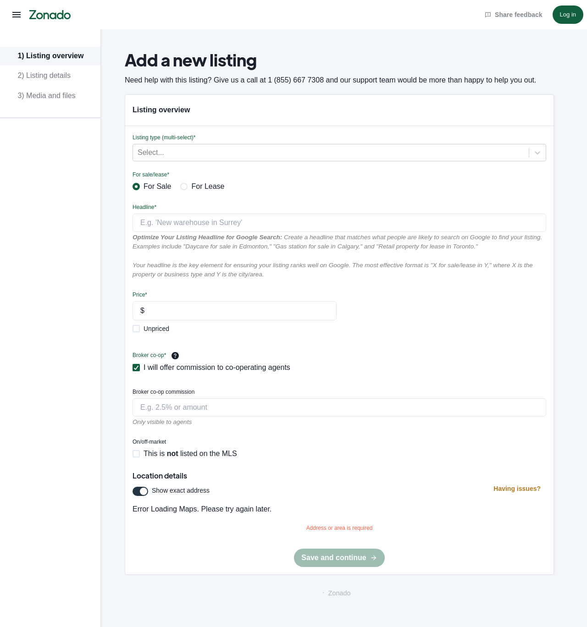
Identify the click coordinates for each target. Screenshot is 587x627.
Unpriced (156, 328)
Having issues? (517, 488)
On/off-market (149, 442)
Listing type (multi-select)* (164, 137)
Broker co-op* (149, 355)
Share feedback (514, 14)
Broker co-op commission (163, 392)
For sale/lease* (151, 174)
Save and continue (339, 557)
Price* (140, 295)
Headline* (144, 207)
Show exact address (181, 490)
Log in (568, 14)
